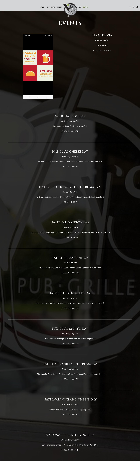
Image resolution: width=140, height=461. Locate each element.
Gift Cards (51, 7)
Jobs (79, 7)
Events (85, 7)
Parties (59, 7)
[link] (70, 9)
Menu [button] (43, 7)
